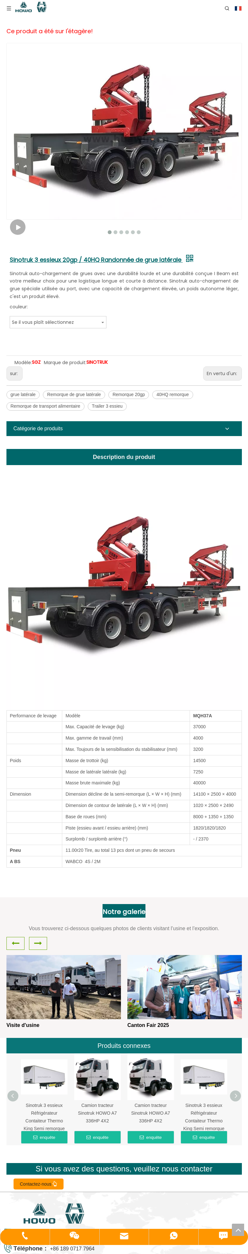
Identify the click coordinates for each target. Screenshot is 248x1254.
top (238, 1230)
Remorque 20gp (129, 394)
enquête (44, 1137)
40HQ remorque (172, 394)
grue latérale (23, 394)
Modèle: (23, 362)
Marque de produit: (65, 362)
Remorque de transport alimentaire (45, 406)
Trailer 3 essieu (107, 406)
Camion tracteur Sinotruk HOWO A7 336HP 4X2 (97, 1113)
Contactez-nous (38, 1184)
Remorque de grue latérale (74, 394)
